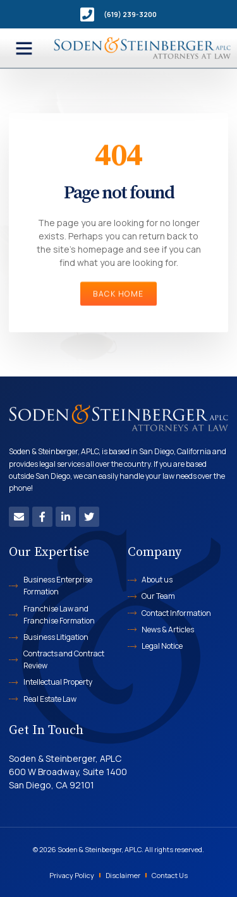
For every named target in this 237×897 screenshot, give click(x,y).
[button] (24, 48)
